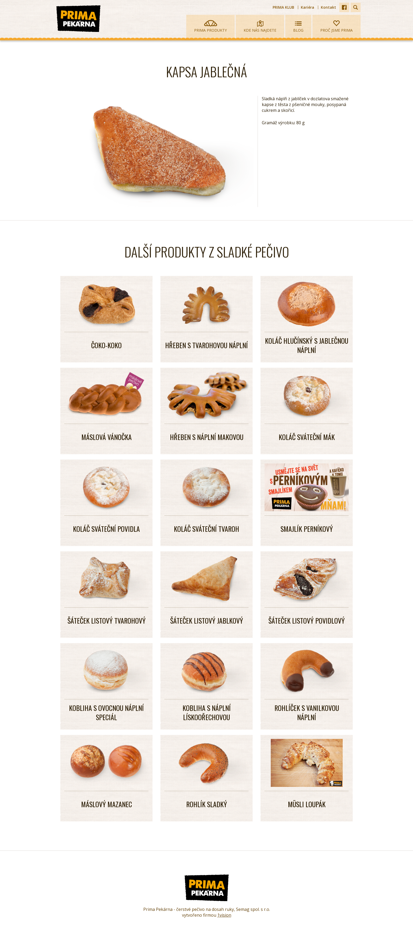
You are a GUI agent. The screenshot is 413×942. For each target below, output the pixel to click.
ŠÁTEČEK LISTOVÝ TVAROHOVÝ (106, 620)
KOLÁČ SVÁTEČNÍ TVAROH (206, 529)
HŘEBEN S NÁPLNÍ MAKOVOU (206, 437)
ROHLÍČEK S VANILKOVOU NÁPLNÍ (306, 712)
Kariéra (307, 7)
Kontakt (328, 7)
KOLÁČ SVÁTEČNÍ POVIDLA (106, 529)
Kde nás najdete (260, 26)
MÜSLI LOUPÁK (307, 804)
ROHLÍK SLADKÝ (206, 804)
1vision (224, 915)
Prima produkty (210, 26)
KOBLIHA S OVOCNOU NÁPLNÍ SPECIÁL (106, 712)
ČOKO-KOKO (106, 345)
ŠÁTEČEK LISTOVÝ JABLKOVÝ (206, 620)
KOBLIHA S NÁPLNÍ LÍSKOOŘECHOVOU (207, 712)
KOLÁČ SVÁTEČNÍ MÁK (307, 437)
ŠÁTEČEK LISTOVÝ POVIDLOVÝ (306, 620)
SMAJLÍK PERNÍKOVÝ (307, 529)
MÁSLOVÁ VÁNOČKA (106, 437)
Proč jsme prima (336, 26)
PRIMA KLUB (283, 7)
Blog (298, 26)
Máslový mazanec (106, 804)
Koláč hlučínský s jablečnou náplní (306, 345)
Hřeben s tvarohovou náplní (206, 345)
